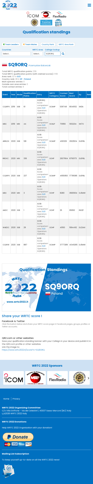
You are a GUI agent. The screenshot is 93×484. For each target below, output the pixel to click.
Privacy (16, 398)
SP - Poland (25, 79)
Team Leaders (11, 44)
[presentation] (4, 378)
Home (6, 398)
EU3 (19, 76)
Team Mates (30, 44)
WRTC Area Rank (66, 44)
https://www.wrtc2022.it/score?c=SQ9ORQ (23, 349)
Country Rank (48, 44)
